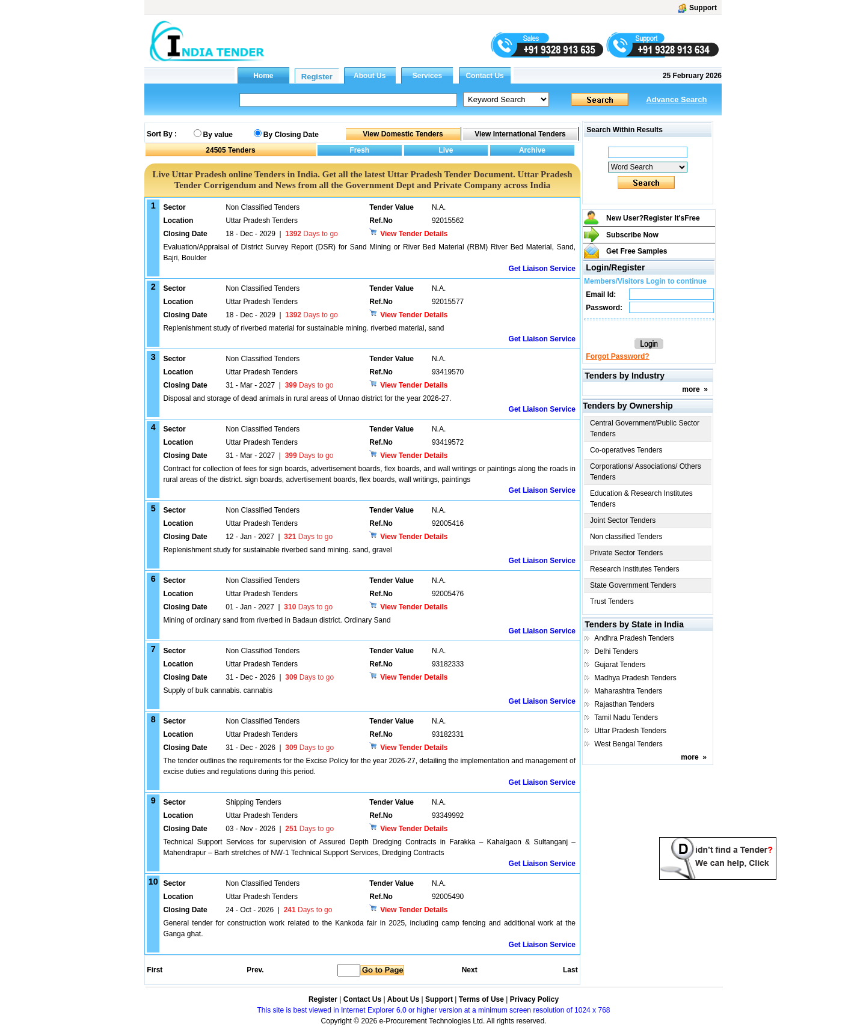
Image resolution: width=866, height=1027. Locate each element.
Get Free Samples (636, 251)
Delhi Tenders (616, 651)
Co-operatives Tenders (626, 450)
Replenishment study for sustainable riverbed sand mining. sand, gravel (277, 550)
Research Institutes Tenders (635, 569)
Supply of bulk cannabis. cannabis (217, 690)
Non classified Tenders (626, 536)
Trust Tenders (612, 601)
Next (470, 970)
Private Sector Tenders (626, 553)
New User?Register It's (653, 218)
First (154, 970)
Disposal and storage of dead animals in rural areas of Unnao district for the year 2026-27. (307, 398)
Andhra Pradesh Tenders (634, 638)
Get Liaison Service (542, 268)
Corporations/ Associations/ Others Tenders (645, 471)
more (690, 389)
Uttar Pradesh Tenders (630, 731)
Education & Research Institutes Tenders (641, 498)
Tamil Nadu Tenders (626, 717)
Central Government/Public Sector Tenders (644, 428)
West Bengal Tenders (628, 744)
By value (218, 134)
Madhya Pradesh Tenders (635, 678)
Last (570, 970)
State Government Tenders (633, 585)
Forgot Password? (617, 356)
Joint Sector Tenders (623, 520)
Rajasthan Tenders (624, 704)
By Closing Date (291, 134)
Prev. (255, 970)
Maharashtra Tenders (628, 691)
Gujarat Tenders (619, 664)
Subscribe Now (632, 235)
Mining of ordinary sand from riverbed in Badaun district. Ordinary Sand (276, 620)
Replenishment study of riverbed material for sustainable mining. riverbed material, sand (303, 328)
